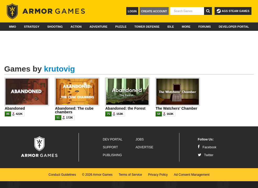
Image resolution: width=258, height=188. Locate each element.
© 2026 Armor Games (97, 175)
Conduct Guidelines (62, 175)
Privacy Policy (158, 175)
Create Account (154, 11)
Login (132, 11)
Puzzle (121, 26)
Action (75, 26)
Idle (170, 26)
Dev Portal (113, 139)
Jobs (140, 139)
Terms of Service (130, 175)
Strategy (31, 26)
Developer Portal (234, 26)
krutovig (59, 68)
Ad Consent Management (192, 175)
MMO (12, 26)
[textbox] (187, 11)
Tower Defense (147, 26)
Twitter (205, 155)
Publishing (112, 155)
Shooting (55, 26)
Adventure (98, 26)
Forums (204, 26)
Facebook (207, 147)
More (186, 26)
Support (110, 147)
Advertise (144, 147)
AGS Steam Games (233, 11)
